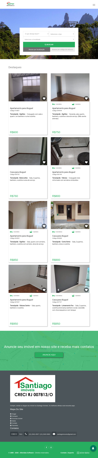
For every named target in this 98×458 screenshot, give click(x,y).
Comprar (14, 416)
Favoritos (14, 425)
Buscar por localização (37, 49)
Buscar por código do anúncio (62, 49)
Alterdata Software (27, 453)
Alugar (13, 414)
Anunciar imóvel (16, 418)
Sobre (13, 421)
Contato (13, 423)
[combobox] (62, 34)
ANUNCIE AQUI (49, 355)
